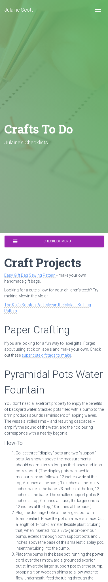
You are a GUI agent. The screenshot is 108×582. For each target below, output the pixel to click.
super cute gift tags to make (46, 355)
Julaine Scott (18, 10)
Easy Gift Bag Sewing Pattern (30, 275)
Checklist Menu (42, 241)
